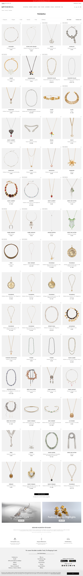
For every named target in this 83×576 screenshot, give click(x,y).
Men (6, 3)
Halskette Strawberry (52, 202)
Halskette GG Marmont (51, 48)
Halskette (51, 111)
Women (3, 3)
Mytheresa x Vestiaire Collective (14, 567)
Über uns (41, 557)
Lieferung (14, 564)
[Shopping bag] (80, 7)
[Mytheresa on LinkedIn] (62, 566)
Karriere (41, 564)
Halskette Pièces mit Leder (72, 327)
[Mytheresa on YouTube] (70, 566)
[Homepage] (7, 7)
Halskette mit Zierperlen (11, 48)
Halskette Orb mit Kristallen (11, 359)
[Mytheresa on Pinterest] (66, 566)
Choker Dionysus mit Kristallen (31, 141)
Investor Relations (41, 566)
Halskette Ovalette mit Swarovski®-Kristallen (11, 172)
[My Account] (76, 7)
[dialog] (41, 573)
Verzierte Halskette (71, 202)
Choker (72, 111)
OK (73, 573)
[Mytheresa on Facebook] (64, 566)
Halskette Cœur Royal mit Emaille (51, 172)
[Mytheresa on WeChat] (74, 566)
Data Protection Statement (55, 573)
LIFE (10, 3)
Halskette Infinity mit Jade (31, 359)
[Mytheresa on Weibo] (72, 566)
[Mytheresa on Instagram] (68, 566)
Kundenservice (15, 557)
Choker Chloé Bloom (11, 79)
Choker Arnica (11, 264)
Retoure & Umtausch (15, 566)
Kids (8, 3)
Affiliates (41, 567)
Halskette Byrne (11, 234)
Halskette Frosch (31, 454)
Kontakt (14, 559)
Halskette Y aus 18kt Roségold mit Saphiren (31, 264)
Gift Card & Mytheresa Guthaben (14, 560)
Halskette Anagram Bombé (31, 172)
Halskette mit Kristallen (72, 48)
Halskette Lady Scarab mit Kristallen (72, 422)
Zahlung (14, 562)
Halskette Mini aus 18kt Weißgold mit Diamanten (31, 111)
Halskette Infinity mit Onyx (52, 359)
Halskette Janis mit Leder (51, 391)
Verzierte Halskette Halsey (72, 391)
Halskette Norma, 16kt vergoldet (31, 79)
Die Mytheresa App (41, 559)
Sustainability (41, 560)
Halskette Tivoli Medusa (11, 485)
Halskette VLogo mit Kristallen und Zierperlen (11, 111)
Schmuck (6, 10)
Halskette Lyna (31, 234)
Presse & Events (41, 562)
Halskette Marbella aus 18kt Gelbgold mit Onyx (52, 485)
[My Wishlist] (78, 7)
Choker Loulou (11, 202)
